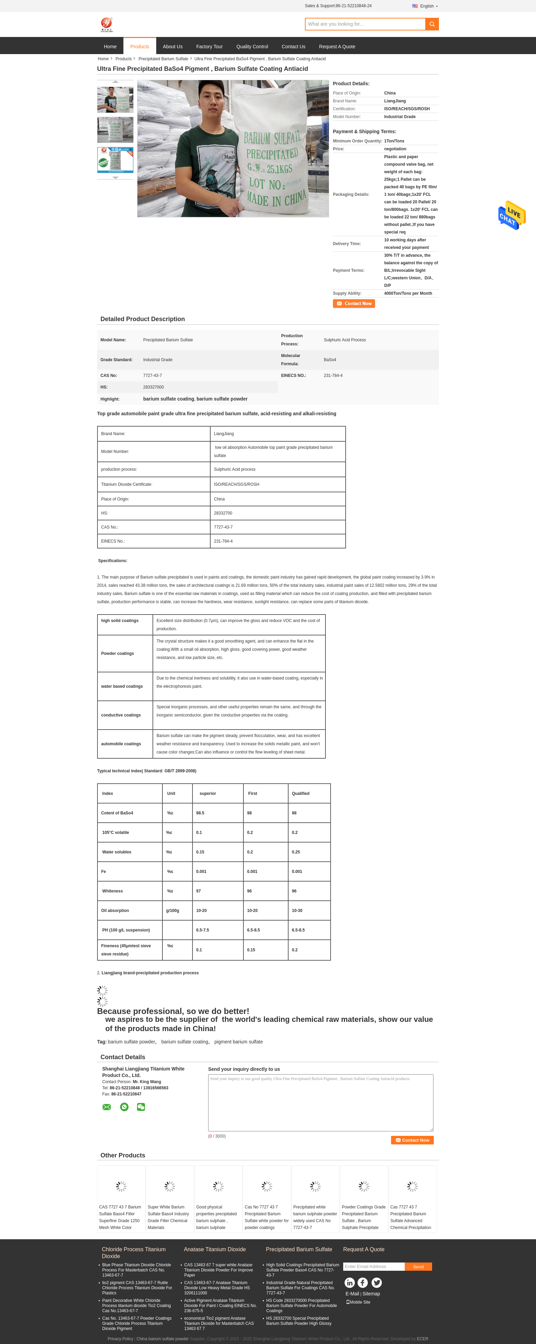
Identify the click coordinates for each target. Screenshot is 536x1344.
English (429, 6)
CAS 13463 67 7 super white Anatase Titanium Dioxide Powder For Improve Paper (218, 1270)
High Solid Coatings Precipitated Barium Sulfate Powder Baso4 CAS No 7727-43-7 (302, 1270)
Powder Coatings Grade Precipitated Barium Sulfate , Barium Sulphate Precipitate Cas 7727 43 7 (364, 1221)
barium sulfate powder (131, 1041)
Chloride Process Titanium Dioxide (134, 1252)
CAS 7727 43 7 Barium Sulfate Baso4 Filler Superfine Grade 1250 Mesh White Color (120, 1217)
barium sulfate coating (184, 1041)
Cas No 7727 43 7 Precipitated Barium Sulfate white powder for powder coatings (267, 1217)
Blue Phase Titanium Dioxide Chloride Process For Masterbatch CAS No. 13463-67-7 (136, 1270)
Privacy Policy (120, 1338)
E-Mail (352, 1293)
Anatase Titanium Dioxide (215, 1249)
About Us (173, 46)
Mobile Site (358, 1302)
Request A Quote (337, 46)
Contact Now (345, 303)
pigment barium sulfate (238, 1041)
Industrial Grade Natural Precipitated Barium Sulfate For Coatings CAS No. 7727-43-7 (300, 1287)
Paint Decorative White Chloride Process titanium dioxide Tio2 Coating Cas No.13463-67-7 (136, 1305)
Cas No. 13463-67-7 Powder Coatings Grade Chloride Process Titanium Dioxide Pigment (137, 1323)
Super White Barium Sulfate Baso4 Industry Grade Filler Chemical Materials (168, 1217)
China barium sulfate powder (163, 1338)
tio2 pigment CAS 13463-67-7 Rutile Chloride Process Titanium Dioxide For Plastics (137, 1287)
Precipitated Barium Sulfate (163, 58)
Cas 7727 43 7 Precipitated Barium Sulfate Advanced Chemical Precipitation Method (410, 1221)
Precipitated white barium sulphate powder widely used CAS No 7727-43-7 (315, 1217)
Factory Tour (209, 46)
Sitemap (371, 1293)
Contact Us (293, 46)
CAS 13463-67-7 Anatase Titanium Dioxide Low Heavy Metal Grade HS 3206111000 (217, 1287)
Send (418, 1266)
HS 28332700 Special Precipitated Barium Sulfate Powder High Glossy (299, 1321)
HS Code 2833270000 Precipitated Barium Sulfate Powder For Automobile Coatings (301, 1305)
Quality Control (252, 46)
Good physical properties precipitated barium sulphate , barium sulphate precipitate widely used (217, 1221)
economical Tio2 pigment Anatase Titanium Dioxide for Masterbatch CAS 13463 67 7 (219, 1323)
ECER (422, 1338)
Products (139, 46)
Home (110, 46)
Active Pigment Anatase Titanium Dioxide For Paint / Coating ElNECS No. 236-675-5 (220, 1305)
